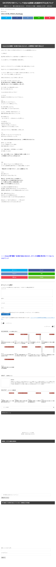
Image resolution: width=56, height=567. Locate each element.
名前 (2, 298)
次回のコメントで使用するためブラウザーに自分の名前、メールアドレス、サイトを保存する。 (21, 312)
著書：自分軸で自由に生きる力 (18, 6)
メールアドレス (4, 552)
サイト (2, 307)
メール (3, 303)
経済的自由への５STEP (41, 6)
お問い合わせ (49, 6)
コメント (3, 288)
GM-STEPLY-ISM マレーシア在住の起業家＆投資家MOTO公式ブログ (28, 3)
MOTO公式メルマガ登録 (30, 6)
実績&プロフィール (7, 6)
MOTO (12, 379)
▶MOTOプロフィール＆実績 (28, 432)
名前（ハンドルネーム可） (6, 547)
